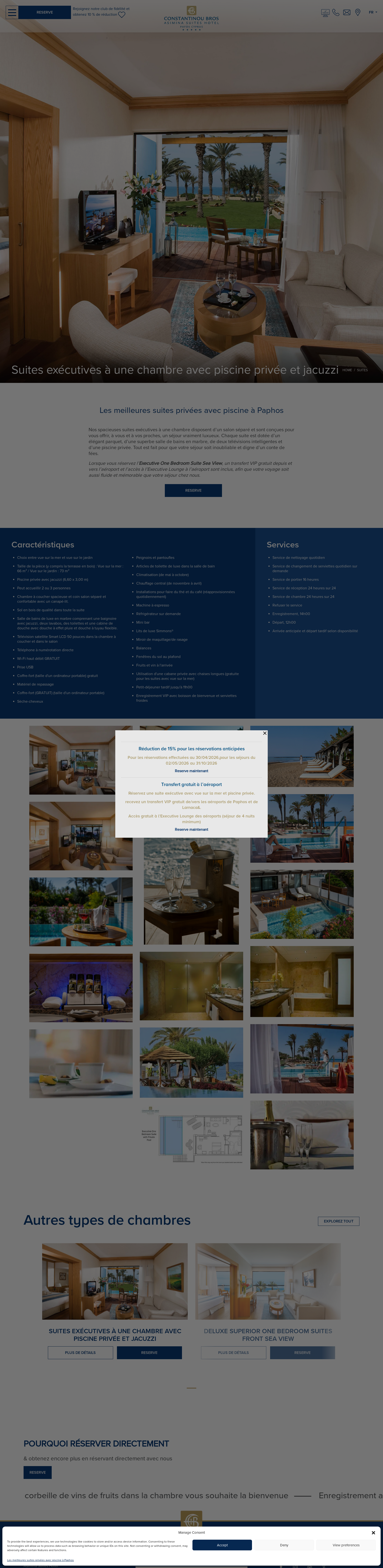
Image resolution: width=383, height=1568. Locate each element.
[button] (373, 1532)
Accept (222, 1545)
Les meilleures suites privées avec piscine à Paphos (40, 1560)
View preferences (346, 1545)
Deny (284, 1545)
